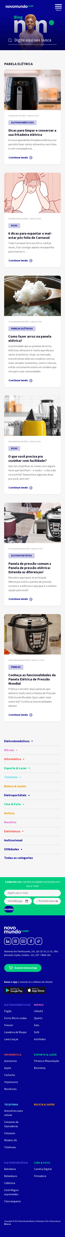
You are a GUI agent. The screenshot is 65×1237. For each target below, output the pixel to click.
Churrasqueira (12, 1201)
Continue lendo (20, 157)
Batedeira (10, 1169)
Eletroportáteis (16, 1163)
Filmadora (40, 1176)
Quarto (38, 1018)
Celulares (9, 1133)
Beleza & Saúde (15, 786)
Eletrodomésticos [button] (18, 741)
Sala (36, 1025)
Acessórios (10, 1061)
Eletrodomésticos (17, 1005)
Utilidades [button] (13, 849)
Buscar (10, 40)
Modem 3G (10, 1140)
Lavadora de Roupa (15, 1032)
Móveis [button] (11, 750)
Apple (7, 1068)
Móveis (39, 1005)
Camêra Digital (43, 1169)
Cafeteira (9, 1183)
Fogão (8, 1011)
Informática (12, 1055)
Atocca (7, 1224)
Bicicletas (40, 1068)
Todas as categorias (18, 858)
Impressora (11, 1082)
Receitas (10, 822)
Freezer (8, 1025)
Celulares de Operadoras (11, 1124)
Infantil (38, 1011)
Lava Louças (11, 1039)
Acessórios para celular (13, 1113)
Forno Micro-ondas (15, 1018)
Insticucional (13, 840)
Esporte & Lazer (45, 1055)
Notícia (9, 813)
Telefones (10, 1147)
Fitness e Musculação (46, 1061)
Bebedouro (10, 1176)
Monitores (10, 1089)
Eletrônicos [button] (14, 831)
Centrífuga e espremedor (11, 1192)
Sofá (36, 1032)
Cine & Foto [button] (14, 804)
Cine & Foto (42, 1163)
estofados (40, 1039)
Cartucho (9, 1075)
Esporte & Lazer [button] (17, 768)
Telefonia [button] (12, 777)
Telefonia (11, 1104)
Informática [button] (14, 759)
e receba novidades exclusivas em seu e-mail (32, 884)
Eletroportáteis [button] (17, 795)
